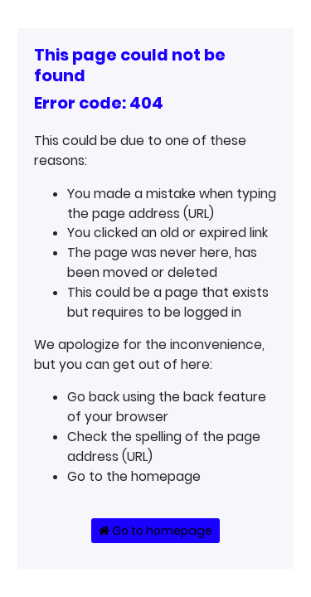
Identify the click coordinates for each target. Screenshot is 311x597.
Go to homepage (155, 530)
